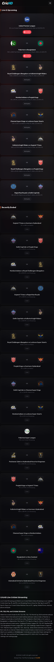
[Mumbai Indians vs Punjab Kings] (27, 96)
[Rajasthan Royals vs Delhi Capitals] (27, 191)
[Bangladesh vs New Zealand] (27, 556)
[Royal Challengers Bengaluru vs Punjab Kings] (27, 168)
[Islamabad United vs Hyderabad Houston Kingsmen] (27, 579)
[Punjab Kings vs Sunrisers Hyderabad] (27, 365)
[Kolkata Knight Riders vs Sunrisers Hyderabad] (27, 508)
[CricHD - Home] (7, 3)
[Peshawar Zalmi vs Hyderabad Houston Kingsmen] (27, 460)
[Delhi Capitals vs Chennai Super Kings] (27, 389)
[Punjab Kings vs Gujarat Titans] (27, 484)
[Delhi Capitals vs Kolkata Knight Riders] (27, 317)
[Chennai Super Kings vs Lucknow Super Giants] (27, 120)
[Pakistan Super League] (27, 436)
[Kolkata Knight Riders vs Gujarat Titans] (27, 144)
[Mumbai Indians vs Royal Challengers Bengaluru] (27, 269)
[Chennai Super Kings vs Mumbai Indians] (27, 532)
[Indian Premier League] (27, 24)
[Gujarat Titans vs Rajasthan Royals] (27, 293)
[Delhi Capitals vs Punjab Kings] (27, 246)
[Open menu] (50, 3)
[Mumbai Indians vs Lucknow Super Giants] (27, 413)
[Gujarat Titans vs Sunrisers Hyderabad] (27, 222)
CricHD (38, 658)
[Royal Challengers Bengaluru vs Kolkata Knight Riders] (27, 72)
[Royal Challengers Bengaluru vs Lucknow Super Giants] (27, 341)
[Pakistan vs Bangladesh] (27, 48)
